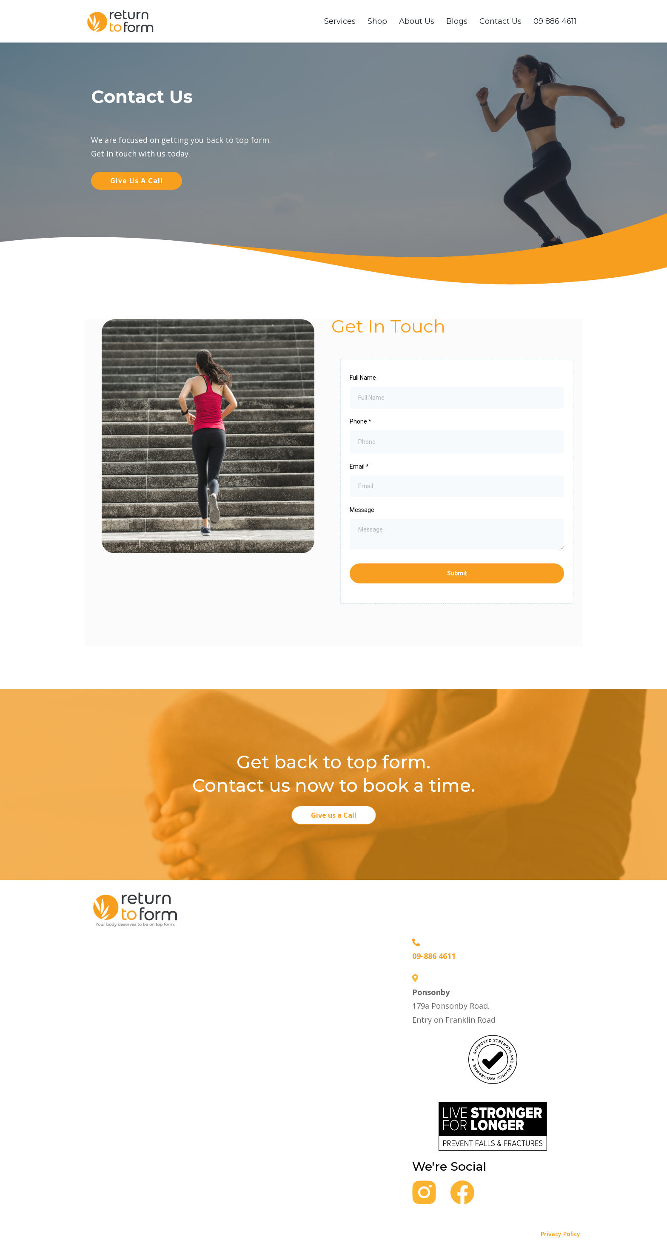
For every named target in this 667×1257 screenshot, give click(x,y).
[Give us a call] (136, 181)
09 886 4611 (554, 21)
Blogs (456, 21)
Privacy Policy (560, 1234)
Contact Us (500, 21)
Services (340, 21)
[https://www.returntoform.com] (120, 21)
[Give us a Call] (333, 815)
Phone (360, 421)
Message (362, 509)
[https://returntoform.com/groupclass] (492, 1058)
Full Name (363, 377)
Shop (377, 21)
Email (359, 466)
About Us (416, 21)
